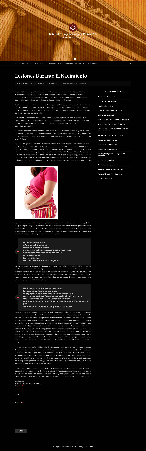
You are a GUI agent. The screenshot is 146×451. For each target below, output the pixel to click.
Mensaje (19, 403)
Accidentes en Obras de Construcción (112, 124)
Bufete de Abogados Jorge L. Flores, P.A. (73, 34)
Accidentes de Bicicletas (107, 144)
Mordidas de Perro (105, 178)
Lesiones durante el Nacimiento (110, 110)
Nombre (19, 386)
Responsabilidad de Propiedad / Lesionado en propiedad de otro (114, 130)
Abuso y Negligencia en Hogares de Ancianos (111, 154)
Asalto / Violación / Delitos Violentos (111, 174)
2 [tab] (78, 59)
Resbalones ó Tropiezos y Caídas (110, 135)
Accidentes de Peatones (107, 140)
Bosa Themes (88, 447)
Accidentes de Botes (106, 160)
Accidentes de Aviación (107, 165)
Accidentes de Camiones (107, 101)
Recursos (92, 63)
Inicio (17, 63)
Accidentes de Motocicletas (108, 149)
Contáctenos (80, 63)
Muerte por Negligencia (106, 115)
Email (18, 394)
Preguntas (52, 63)
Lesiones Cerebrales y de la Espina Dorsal (113, 120)
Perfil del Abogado (65, 63)
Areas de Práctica (29, 63)
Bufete (42, 63)
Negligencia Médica (105, 106)
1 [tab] (75, 59)
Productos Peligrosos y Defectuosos (111, 169)
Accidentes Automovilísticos (109, 97)
